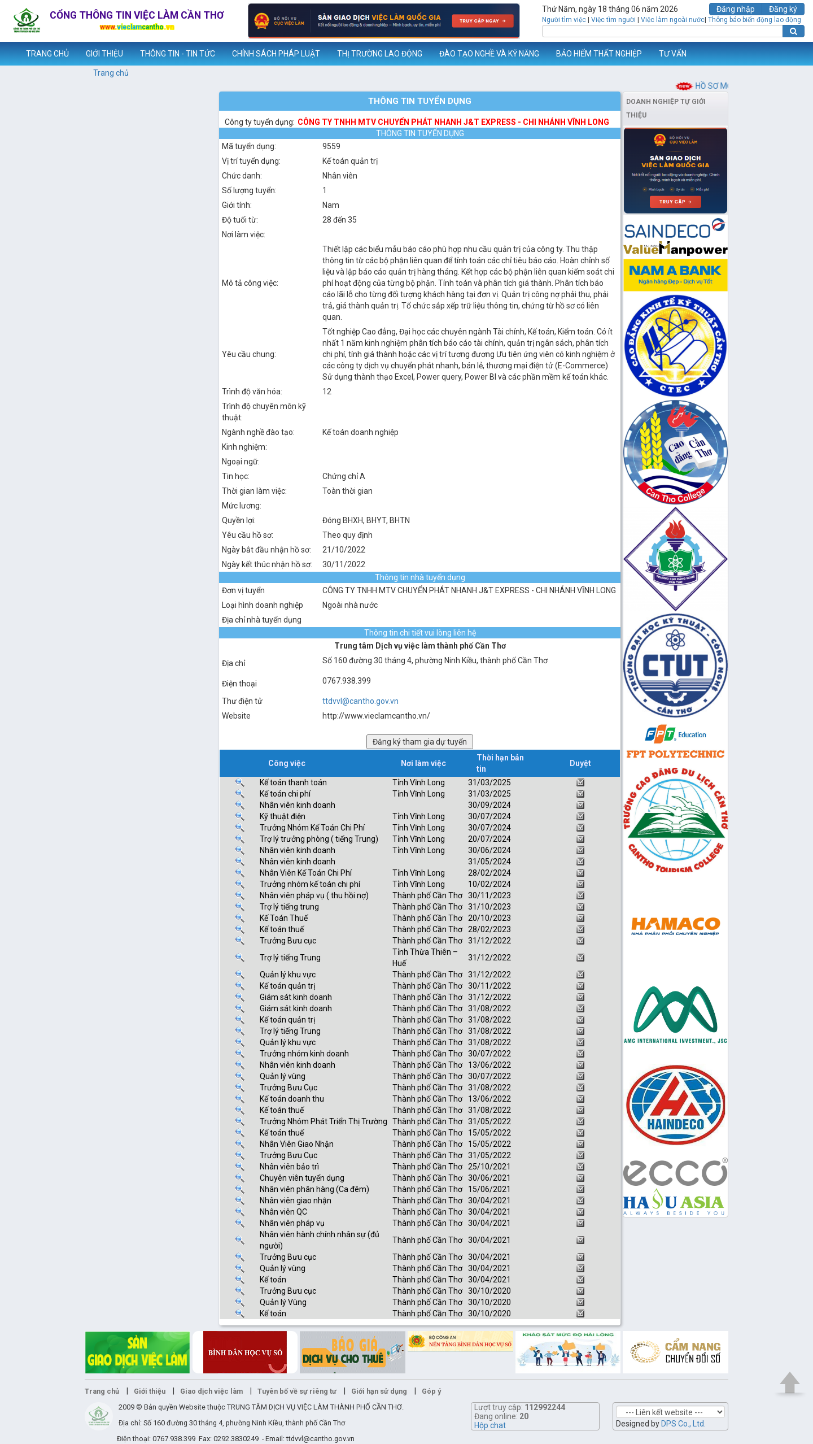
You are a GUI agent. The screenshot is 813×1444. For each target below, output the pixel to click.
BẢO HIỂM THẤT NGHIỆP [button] (599, 53)
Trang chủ (111, 72)
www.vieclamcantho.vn (9, 53)
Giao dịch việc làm (211, 1391)
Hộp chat (490, 1425)
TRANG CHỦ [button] (47, 53)
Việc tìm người (613, 20)
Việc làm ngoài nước (673, 20)
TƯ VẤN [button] (673, 53)
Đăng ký (783, 9)
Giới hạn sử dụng (379, 1391)
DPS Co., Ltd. (683, 1423)
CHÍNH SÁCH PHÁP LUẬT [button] (276, 53)
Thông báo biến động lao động (754, 20)
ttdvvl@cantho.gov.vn (360, 701)
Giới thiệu (149, 1391)
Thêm (790, 53)
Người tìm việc (564, 20)
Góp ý (431, 1391)
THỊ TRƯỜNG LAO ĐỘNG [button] (379, 53)
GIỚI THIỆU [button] (104, 53)
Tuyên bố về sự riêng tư (296, 1391)
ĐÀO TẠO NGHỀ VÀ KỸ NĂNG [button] (489, 53)
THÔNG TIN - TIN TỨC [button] (177, 53)
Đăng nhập (735, 9)
